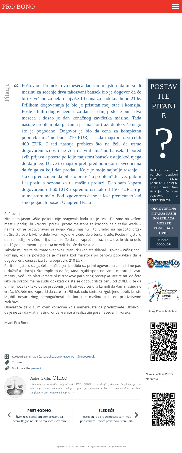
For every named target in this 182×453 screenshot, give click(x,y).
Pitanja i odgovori (163, 242)
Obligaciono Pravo (58, 356)
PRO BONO (18, 6)
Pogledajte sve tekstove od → (52, 392)
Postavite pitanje (164, 123)
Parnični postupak (83, 356)
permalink (37, 368)
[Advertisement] (91, 45)
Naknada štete (35, 356)
